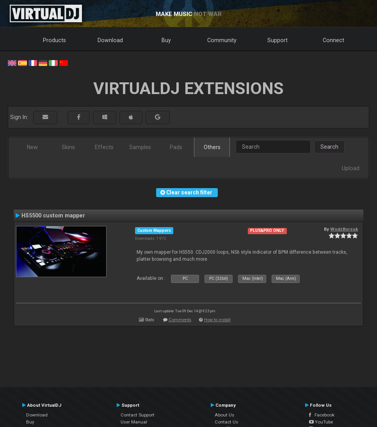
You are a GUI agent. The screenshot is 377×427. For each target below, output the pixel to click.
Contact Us (226, 422)
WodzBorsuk (344, 229)
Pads (176, 147)
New (32, 147)
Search (329, 147)
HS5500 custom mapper (53, 215)
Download (110, 40)
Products (54, 40)
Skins (68, 147)
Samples (140, 147)
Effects (104, 147)
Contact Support (138, 415)
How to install (217, 319)
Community (222, 40)
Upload (350, 168)
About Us (224, 415)
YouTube (321, 422)
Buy (166, 40)
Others (212, 147)
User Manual (134, 422)
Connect (333, 40)
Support (277, 40)
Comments (180, 319)
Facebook (321, 415)
